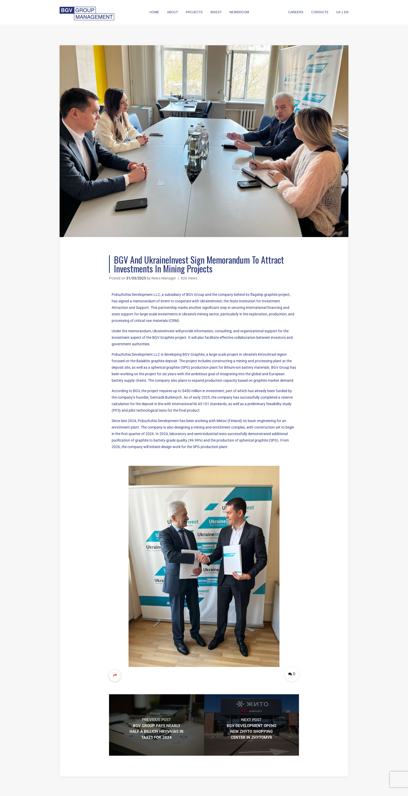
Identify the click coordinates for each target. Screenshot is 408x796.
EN (346, 12)
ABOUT (172, 12)
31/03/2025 (136, 278)
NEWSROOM (239, 12)
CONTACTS (319, 12)
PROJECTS (194, 12)
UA (338, 12)
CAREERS (295, 12)
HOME (154, 12)
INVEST (216, 12)
